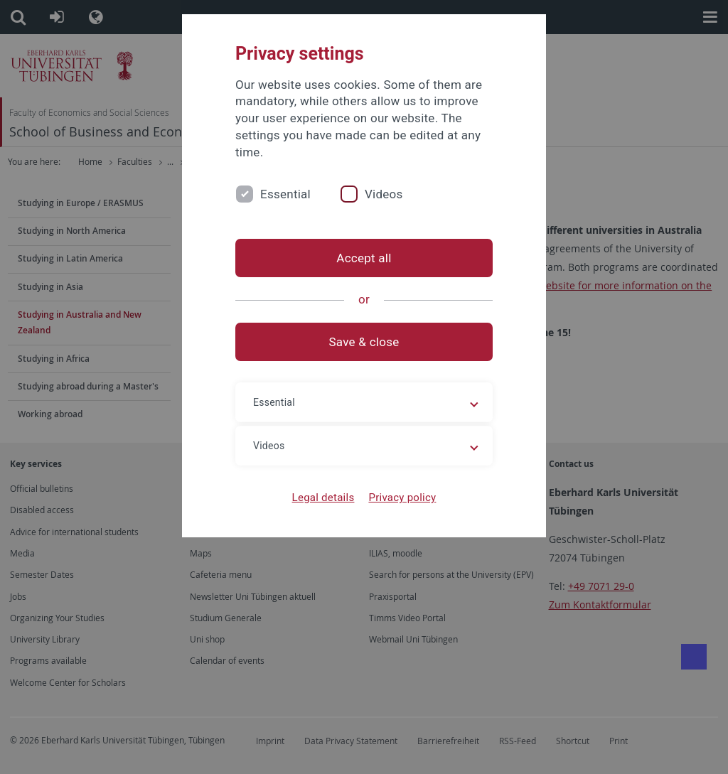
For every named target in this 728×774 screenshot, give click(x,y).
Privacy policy (402, 497)
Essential (285, 194)
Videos (384, 194)
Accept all (363, 258)
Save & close (364, 342)
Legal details (323, 497)
